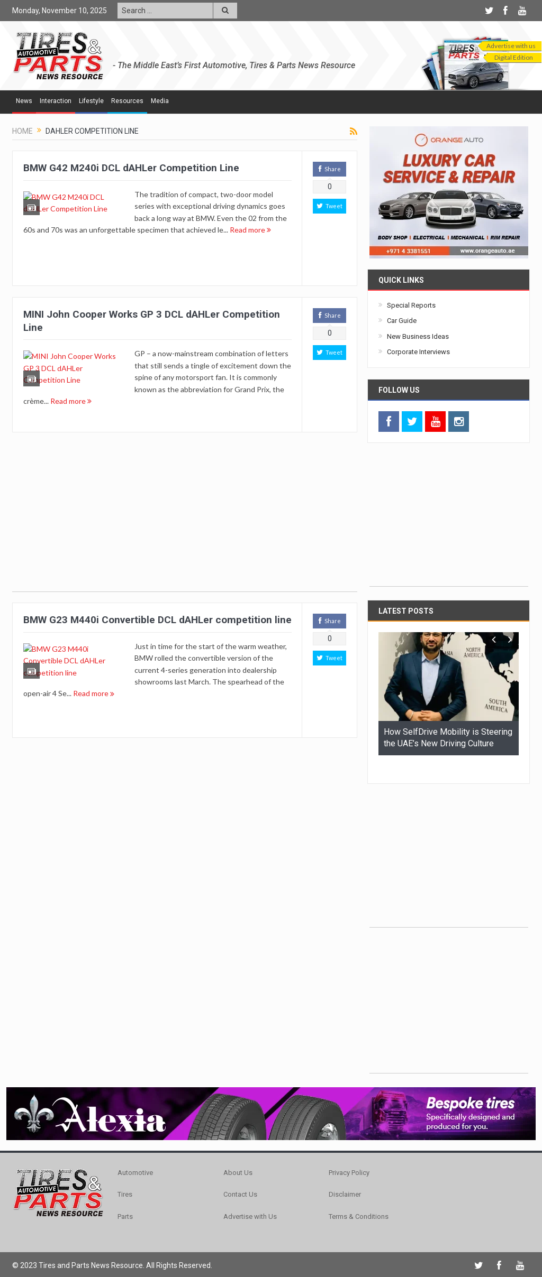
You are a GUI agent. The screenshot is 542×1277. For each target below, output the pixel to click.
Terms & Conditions (359, 1199)
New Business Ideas (418, 336)
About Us (237, 1155)
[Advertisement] (184, 517)
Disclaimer (345, 1177)
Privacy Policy (349, 1155)
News (24, 101)
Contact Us (240, 1177)
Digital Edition (513, 57)
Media (160, 101)
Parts (125, 1199)
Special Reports (411, 305)
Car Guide (402, 321)
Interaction (55, 101)
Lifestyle (91, 101)
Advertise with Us (250, 1199)
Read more (214, 241)
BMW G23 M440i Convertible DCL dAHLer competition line (157, 620)
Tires (125, 1177)
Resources (127, 101)
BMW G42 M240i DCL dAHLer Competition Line (131, 168)
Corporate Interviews (418, 352)
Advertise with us (511, 46)
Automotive (135, 1155)
